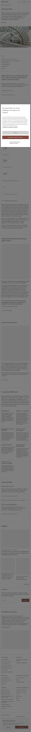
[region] (15, 125)
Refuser (15, 132)
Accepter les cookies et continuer (15, 137)
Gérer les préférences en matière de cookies (15, 142)
